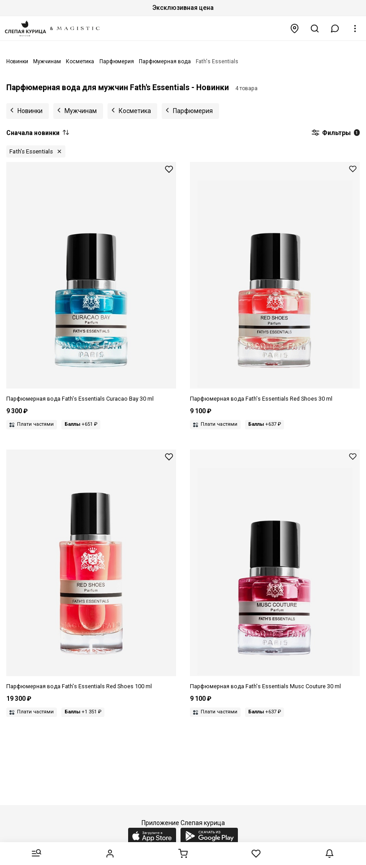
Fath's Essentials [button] (31, 151)
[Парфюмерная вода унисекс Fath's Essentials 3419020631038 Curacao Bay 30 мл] (91, 282)
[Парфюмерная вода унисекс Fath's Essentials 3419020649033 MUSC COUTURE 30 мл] (275, 570)
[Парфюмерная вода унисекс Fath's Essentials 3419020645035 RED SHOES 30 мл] (275, 282)
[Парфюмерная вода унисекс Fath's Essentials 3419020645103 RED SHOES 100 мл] (91, 570)
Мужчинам (81, 110)
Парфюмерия (193, 110)
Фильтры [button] (335, 133)
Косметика (135, 110)
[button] (335, 28)
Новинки (30, 110)
